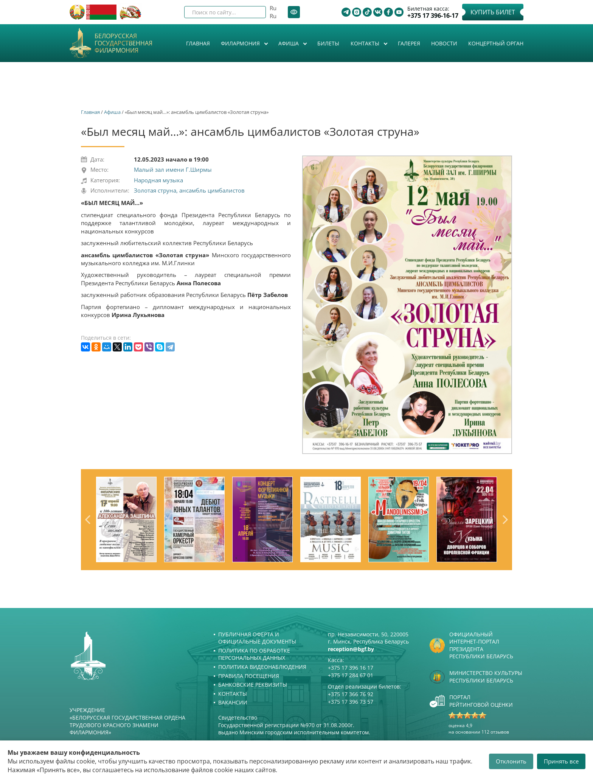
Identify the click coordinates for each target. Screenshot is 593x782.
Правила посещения (248, 675)
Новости (444, 43)
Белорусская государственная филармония (123, 43)
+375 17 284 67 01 (350, 675)
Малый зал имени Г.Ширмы (173, 169)
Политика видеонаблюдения (262, 666)
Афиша (289, 43)
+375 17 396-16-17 (432, 15)
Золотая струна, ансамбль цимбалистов (189, 190)
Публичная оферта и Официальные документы (257, 638)
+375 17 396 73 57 (350, 701)
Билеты (328, 43)
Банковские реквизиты (252, 684)
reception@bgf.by (351, 649)
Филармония (241, 43)
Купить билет (492, 12)
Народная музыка (158, 180)
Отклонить (511, 761)
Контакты (366, 43)
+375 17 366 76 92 (350, 694)
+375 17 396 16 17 (350, 667)
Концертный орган (495, 43)
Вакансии (232, 702)
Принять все (561, 761)
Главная (198, 43)
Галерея (409, 43)
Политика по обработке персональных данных (254, 654)
